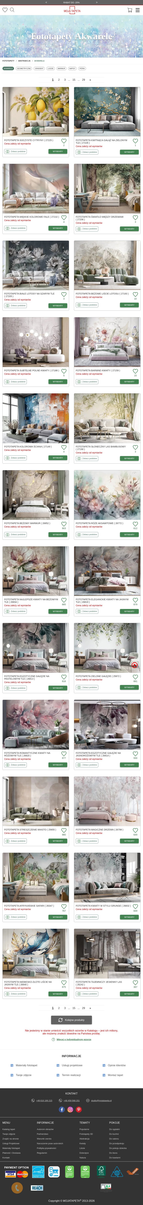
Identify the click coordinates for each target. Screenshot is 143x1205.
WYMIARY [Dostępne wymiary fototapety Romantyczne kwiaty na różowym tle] (58, 765)
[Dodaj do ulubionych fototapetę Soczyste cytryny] (63, 141)
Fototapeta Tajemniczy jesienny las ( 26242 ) (99, 983)
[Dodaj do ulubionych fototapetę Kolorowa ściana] (63, 447)
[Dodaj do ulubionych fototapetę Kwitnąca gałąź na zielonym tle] (135, 141)
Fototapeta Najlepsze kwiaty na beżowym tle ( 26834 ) (31, 600)
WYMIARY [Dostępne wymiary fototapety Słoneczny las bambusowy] (129, 458)
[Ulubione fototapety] (5, 10)
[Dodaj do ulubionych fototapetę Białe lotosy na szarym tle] (63, 294)
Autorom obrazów (45, 1129)
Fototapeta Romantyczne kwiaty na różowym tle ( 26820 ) (27, 754)
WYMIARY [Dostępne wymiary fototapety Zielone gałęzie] (129, 687)
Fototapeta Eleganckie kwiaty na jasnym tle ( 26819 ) (102, 600)
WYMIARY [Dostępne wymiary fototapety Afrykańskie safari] (58, 917)
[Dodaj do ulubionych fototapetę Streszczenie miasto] (63, 830)
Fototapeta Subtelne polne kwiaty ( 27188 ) (31, 370)
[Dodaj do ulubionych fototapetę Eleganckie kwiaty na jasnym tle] (135, 600)
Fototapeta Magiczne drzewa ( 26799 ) (99, 829)
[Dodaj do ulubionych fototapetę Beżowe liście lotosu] (135, 294)
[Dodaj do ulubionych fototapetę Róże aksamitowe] (135, 524)
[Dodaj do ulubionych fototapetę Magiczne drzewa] (135, 830)
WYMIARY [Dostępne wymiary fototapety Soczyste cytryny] (58, 151)
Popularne (84, 1129)
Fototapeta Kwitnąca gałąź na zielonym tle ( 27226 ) (101, 141)
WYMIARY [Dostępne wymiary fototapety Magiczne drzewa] (129, 841)
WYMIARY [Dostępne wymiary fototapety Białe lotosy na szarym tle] (58, 305)
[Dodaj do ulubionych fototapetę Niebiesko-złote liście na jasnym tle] (63, 983)
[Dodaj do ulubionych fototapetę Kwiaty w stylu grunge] (135, 907)
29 (83, 79)
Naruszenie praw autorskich (50, 1143)
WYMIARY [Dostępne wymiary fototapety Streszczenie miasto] (58, 841)
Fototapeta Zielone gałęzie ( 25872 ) (98, 676)
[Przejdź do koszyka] (129, 10)
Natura (84, 1157)
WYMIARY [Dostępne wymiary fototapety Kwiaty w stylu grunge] (129, 917)
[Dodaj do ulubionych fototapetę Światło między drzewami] (135, 218)
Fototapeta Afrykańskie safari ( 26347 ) (29, 905)
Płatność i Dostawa (11, 1153)
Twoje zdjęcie (8, 1134)
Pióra (82, 68)
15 (73, 79)
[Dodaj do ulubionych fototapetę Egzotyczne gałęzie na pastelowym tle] (63, 677)
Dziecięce (84, 1153)
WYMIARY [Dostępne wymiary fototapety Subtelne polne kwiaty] (58, 381)
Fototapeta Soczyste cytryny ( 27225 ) (28, 140)
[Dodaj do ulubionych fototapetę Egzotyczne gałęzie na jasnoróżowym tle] (135, 754)
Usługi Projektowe (10, 1143)
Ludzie (51, 68)
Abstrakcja (84, 1138)
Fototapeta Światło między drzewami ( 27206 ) (99, 218)
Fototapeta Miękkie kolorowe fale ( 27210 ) (31, 217)
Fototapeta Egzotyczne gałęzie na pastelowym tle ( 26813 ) (26, 677)
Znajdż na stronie (10, 1138)
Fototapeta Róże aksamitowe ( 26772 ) (99, 523)
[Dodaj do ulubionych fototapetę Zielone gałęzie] (135, 677)
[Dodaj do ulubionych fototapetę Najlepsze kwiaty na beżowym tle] (63, 600)
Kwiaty (84, 1143)
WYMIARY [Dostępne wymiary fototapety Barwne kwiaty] (129, 381)
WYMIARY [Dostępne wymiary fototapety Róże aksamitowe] (129, 534)
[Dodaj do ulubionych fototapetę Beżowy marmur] (63, 524)
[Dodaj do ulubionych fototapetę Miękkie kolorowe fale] (63, 218)
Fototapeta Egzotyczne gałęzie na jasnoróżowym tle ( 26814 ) (98, 754)
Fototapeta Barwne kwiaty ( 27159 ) (98, 370)
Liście (84, 1148)
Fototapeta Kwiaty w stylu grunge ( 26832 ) (103, 905)
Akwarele (9, 68)
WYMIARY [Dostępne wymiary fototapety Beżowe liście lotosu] (129, 305)
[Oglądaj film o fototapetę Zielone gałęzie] (135, 665)
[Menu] (136, 10)
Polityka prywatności (46, 1148)
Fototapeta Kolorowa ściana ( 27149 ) (28, 446)
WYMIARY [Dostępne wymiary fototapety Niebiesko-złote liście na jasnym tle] (58, 994)
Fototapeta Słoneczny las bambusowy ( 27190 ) (101, 448)
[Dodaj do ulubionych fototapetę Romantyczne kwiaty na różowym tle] (63, 754)
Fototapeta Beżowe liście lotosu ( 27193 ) (102, 293)
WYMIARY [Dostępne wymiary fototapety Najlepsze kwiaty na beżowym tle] (58, 611)
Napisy (73, 68)
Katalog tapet (8, 1129)
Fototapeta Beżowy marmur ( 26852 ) (27, 523)
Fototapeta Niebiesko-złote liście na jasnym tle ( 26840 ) (28, 983)
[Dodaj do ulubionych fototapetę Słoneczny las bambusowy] (135, 447)
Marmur (62, 68)
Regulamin (42, 1153)
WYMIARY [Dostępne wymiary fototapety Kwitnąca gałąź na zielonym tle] (129, 152)
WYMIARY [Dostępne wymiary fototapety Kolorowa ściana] (58, 458)
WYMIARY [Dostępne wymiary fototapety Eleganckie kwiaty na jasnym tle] (129, 611)
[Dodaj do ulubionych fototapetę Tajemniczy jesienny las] (135, 983)
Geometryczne (24, 68)
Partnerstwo (42, 1134)
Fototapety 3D (86, 1134)
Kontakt (6, 1157)
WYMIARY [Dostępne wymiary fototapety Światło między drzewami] (129, 229)
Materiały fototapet (11, 1148)
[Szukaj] (12, 10)
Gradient (40, 68)
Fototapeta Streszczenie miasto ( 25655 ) (30, 829)
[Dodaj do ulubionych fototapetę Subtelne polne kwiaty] (63, 371)
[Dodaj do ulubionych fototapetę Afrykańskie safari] (63, 907)
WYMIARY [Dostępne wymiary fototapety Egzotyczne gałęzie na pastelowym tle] (58, 688)
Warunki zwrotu (44, 1138)
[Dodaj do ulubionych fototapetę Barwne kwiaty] (135, 371)
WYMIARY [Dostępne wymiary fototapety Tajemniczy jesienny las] (129, 994)
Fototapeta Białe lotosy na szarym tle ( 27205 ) (29, 295)
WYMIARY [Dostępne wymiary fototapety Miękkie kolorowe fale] (58, 228)
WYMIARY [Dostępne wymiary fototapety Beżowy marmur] (58, 534)
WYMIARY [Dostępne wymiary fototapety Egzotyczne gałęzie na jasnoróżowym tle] (129, 765)
